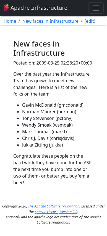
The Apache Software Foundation (53, 206)
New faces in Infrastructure (50, 21)
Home (10, 21)
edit (90, 21)
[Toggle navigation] (96, 8)
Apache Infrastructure (35, 8)
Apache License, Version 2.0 (56, 211)
